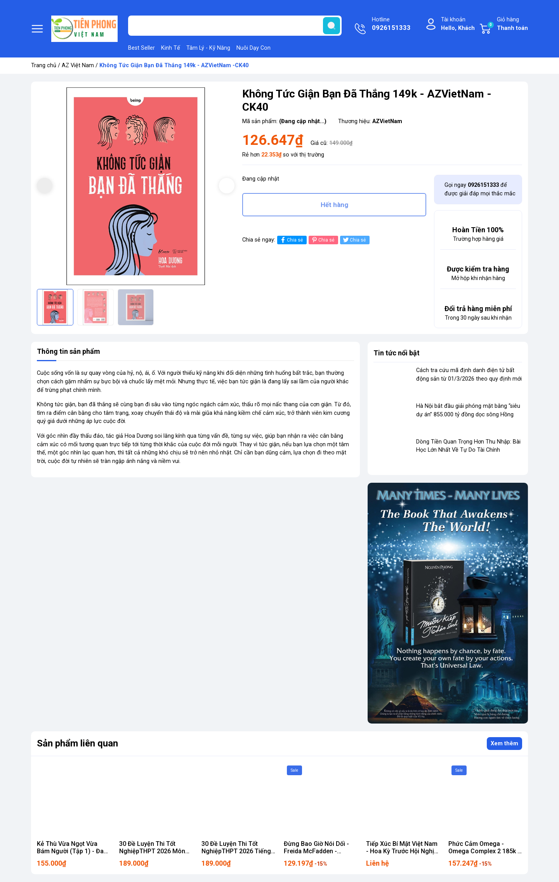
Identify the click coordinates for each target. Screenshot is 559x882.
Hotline (391, 24)
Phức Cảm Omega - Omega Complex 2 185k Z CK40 (485, 851)
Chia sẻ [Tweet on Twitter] (354, 240)
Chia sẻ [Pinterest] (322, 240)
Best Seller (141, 48)
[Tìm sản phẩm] (235, 26)
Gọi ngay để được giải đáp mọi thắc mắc (480, 189)
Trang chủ (43, 65)
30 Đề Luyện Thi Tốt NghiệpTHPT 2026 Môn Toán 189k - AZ (152, 851)
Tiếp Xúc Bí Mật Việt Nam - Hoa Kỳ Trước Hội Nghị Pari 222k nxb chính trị (401, 851)
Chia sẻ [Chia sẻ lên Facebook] (291, 240)
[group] (135, 186)
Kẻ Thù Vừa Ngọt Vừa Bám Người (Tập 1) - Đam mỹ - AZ (73, 851)
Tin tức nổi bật (396, 353)
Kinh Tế (170, 48)
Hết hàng (334, 205)
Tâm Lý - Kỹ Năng (208, 48)
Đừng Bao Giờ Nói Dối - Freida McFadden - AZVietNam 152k (316, 851)
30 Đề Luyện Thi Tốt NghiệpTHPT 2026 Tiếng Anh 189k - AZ (236, 851)
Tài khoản (458, 24)
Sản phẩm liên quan (77, 743)
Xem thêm (504, 743)
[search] (331, 25)
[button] (226, 185)
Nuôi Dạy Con (253, 48)
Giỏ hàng (507, 24)
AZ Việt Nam (78, 65)
